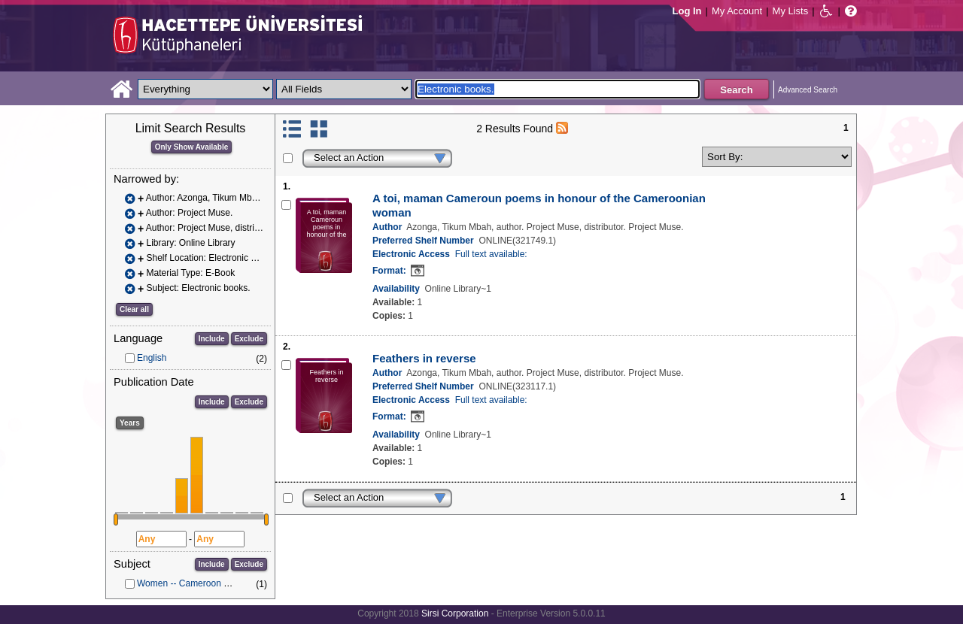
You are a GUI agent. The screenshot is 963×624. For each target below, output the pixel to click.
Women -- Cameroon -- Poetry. (198, 583)
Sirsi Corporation (454, 613)
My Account (737, 11)
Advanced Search (807, 90)
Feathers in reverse (424, 358)
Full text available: (491, 254)
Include (212, 339)
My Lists (791, 11)
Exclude (249, 339)
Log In (687, 11)
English (151, 358)
